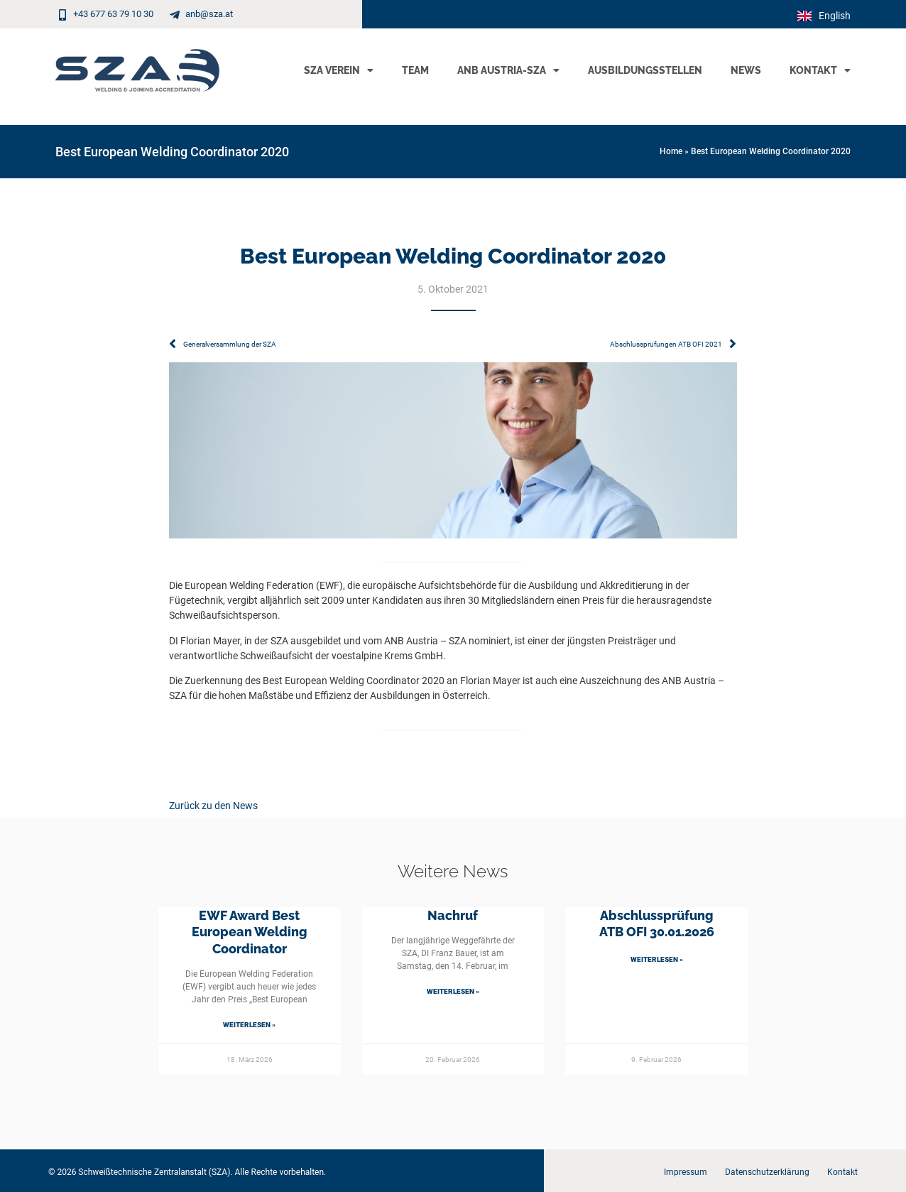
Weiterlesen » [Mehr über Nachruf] (453, 991)
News (746, 70)
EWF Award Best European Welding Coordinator (249, 932)
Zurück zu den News (213, 805)
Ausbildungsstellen (645, 70)
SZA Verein (338, 70)
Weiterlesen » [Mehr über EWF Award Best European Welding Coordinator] (249, 1025)
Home (671, 151)
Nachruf (452, 915)
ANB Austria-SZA (508, 70)
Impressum (685, 1172)
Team (415, 70)
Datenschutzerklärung (767, 1172)
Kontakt (820, 70)
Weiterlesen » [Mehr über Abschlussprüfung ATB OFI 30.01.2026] (657, 959)
